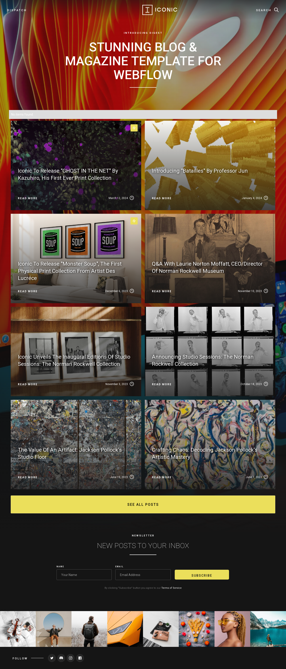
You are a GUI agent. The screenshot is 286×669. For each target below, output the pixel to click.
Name (60, 566)
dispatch (17, 10)
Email (119, 566)
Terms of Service (171, 587)
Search (263, 10)
